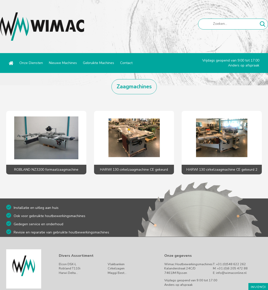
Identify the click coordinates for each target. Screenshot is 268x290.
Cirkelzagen (116, 268)
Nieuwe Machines (63, 63)
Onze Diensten (31, 63)
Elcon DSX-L (67, 264)
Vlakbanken (116, 264)
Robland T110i (69, 268)
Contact (126, 63)
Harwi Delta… (68, 273)
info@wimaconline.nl (231, 273)
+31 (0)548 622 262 (231, 264)
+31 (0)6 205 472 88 (232, 268)
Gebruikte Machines (98, 63)
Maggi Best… (117, 273)
